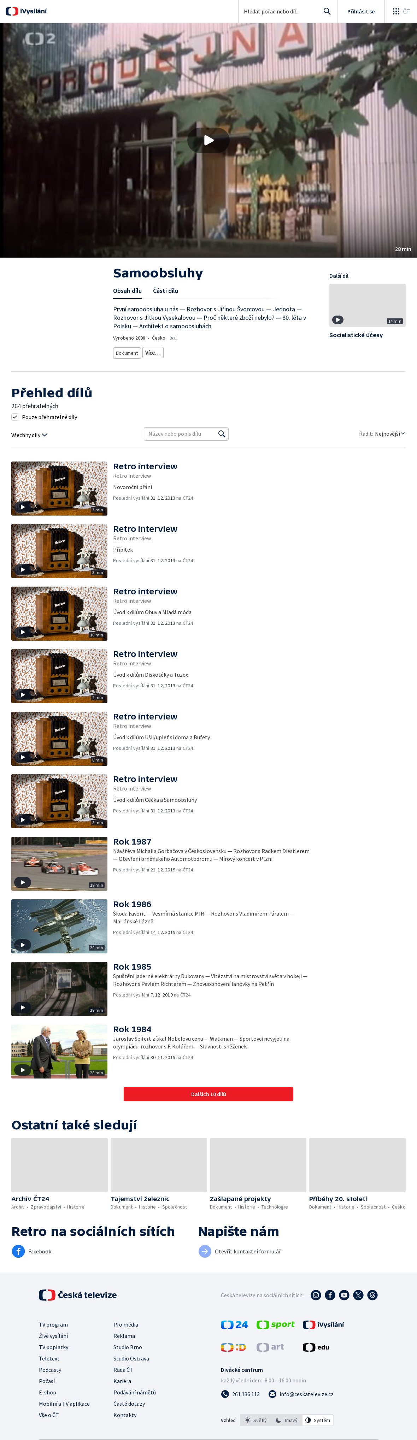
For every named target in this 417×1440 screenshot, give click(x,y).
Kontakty (124, 1433)
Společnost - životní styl (269, 362)
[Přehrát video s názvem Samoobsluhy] (208, 140)
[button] (208, 140)
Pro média (125, 1343)
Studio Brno (127, 1365)
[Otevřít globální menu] (400, 11)
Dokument (127, 351)
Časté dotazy (129, 1422)
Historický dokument (167, 351)
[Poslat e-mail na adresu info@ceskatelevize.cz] (301, 1413)
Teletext (49, 1377)
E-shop (47, 1411)
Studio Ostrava (131, 1377)
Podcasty (50, 1388)
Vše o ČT (49, 1433)
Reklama (124, 1354)
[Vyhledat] (222, 452)
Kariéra (122, 1399)
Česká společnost (133, 372)
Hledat (325, 14)
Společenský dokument (218, 351)
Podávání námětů (134, 1411)
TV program (53, 1343)
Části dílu (165, 291)
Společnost (227, 362)
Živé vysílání (53, 1354)
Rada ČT (123, 1388)
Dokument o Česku (269, 351)
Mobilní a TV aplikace (64, 1422)
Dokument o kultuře (136, 362)
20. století (198, 362)
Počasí (47, 1399)
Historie (172, 362)
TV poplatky (53, 1365)
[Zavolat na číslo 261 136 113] (240, 1413)
